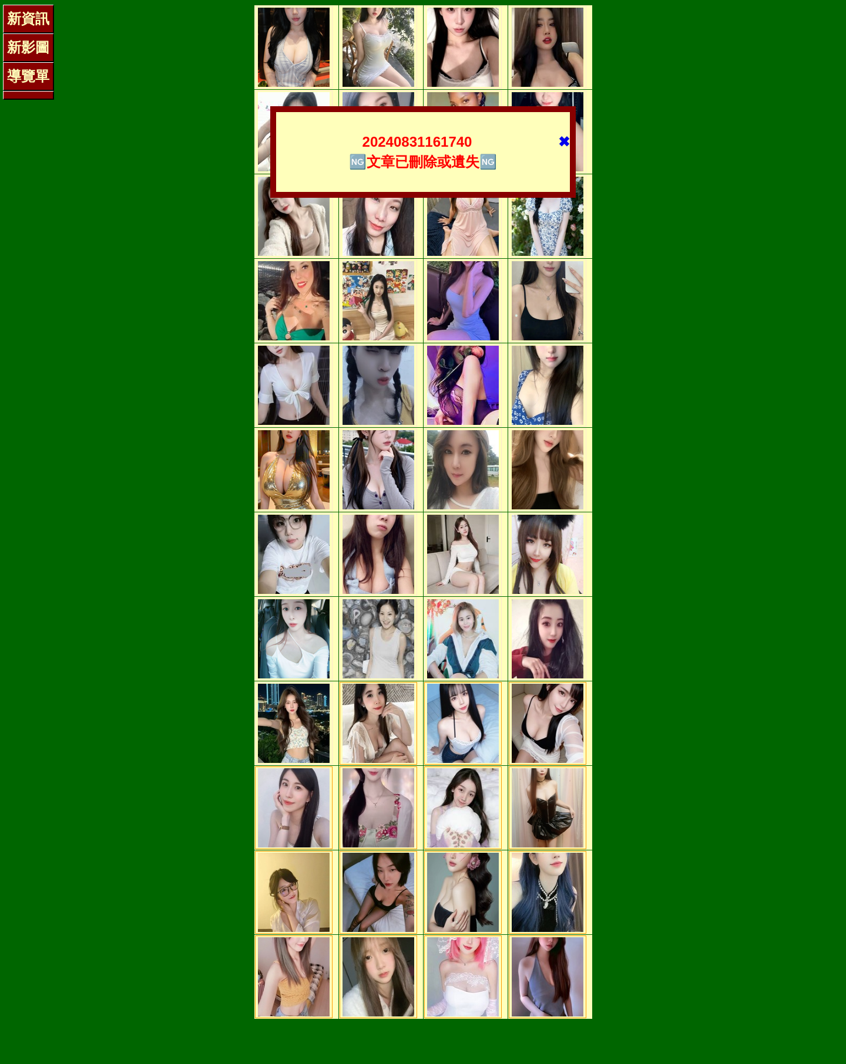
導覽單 (28, 76)
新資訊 (28, 18)
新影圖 (28, 47)
